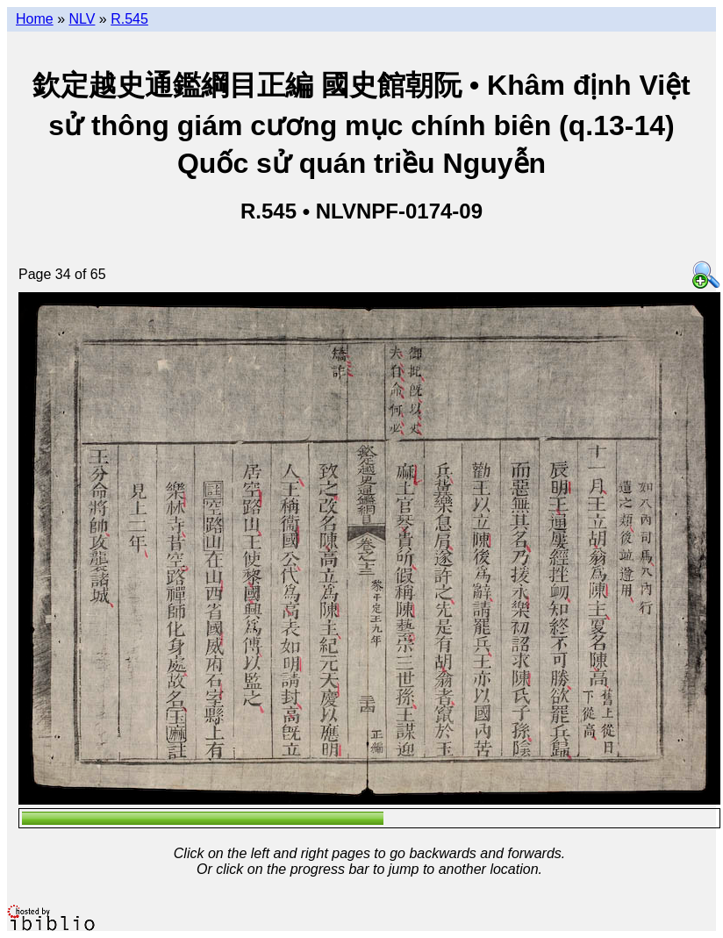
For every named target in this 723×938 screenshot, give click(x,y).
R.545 (129, 18)
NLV (81, 18)
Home (35, 18)
